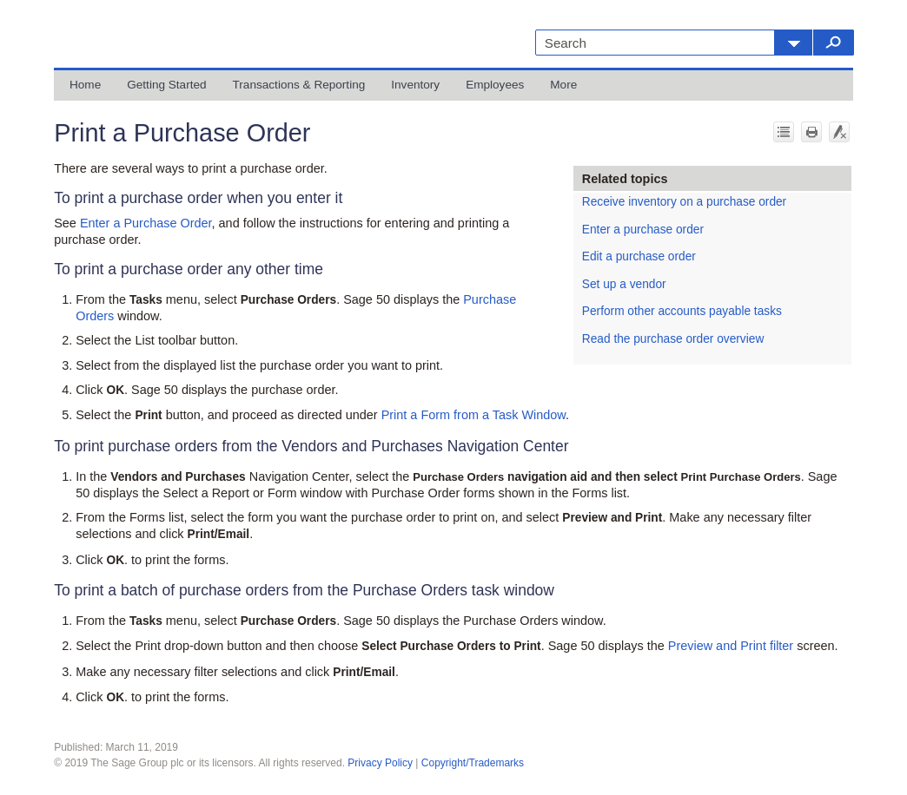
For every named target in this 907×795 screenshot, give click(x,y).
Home (85, 84)
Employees (495, 84)
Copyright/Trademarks (472, 763)
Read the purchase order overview (673, 338)
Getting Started (166, 84)
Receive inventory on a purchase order (684, 201)
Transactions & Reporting (299, 84)
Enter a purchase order (643, 229)
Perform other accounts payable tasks (682, 311)
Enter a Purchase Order (146, 223)
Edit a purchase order (639, 256)
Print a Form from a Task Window (473, 415)
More (563, 84)
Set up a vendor (624, 284)
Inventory (415, 84)
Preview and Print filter (730, 646)
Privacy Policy (380, 763)
